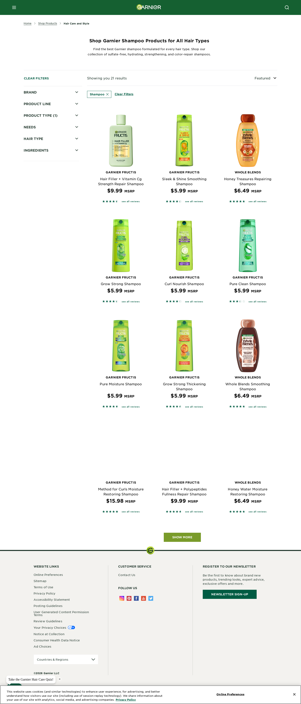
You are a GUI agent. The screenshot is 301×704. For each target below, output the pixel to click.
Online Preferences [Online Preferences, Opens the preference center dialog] (230, 694)
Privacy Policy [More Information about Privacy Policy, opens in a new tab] (126, 699)
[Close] (294, 694)
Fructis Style (39, 107)
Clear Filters (36, 78)
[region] (150, 694)
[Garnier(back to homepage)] (148, 7)
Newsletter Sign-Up (229, 594)
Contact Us (126, 575)
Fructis (34, 99)
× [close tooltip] (60, 679)
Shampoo (99, 94)
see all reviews (131, 201)
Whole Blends (40, 114)
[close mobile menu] (14, 7)
